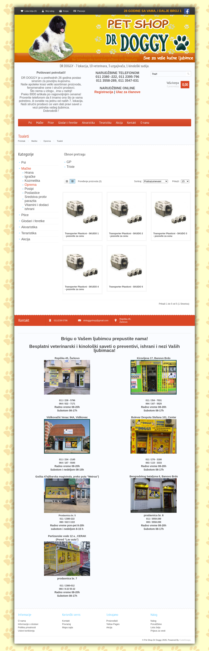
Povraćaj (66, 624)
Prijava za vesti (158, 631)
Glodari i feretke (68, 122)
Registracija (103, 92)
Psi (30, 122)
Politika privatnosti (27, 627)
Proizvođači (112, 621)
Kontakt (131, 122)
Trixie (71, 167)
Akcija (119, 122)
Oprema (47, 141)
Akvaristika (88, 122)
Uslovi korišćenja (26, 631)
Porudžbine (156, 624)
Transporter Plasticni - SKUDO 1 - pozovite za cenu (82, 234)
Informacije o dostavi (28, 624)
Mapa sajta (67, 627)
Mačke (39, 122)
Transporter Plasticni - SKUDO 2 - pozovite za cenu (126, 234)
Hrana (29, 172)
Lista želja (155, 627)
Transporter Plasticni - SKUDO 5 (126, 286)
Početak (21, 141)
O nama (144, 122)
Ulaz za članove (128, 92)
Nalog (153, 621)
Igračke (30, 176)
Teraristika (105, 122)
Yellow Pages (113, 624)
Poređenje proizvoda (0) (90, 181)
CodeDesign (185, 640)
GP (69, 162)
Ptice (51, 122)
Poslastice (32, 193)
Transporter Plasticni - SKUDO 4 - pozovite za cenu (82, 288)
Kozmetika (32, 180)
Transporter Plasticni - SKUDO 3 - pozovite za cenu (170, 234)
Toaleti (60, 141)
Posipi (29, 189)
